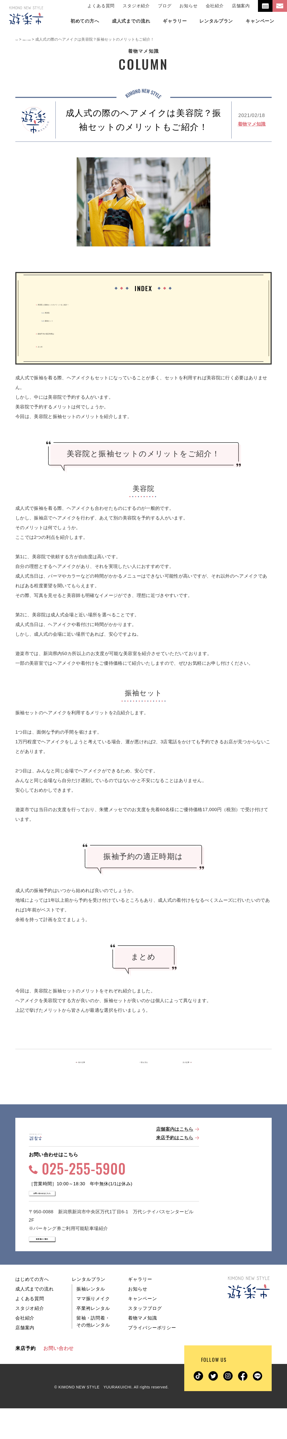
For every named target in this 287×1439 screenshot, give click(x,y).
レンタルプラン (88, 1310)
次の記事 (192, 1062)
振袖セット (57, 320)
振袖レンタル (90, 1319)
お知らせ (188, 5)
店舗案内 (241, 5)
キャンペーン (142, 1329)
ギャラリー (140, 1310)
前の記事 (93, 1062)
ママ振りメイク (93, 1329)
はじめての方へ (32, 1310)
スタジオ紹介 (136, 5)
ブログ (164, 5)
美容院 (53, 311)
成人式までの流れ (34, 1319)
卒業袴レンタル (93, 1339)
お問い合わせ (58, 1379)
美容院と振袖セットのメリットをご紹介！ (83, 303)
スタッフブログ (145, 1339)
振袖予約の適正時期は (62, 332)
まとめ (45, 345)
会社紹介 (215, 5)
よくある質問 (101, 5)
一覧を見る (143, 1062)
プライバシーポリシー (152, 1358)
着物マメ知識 (252, 124)
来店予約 (25, 1379)
